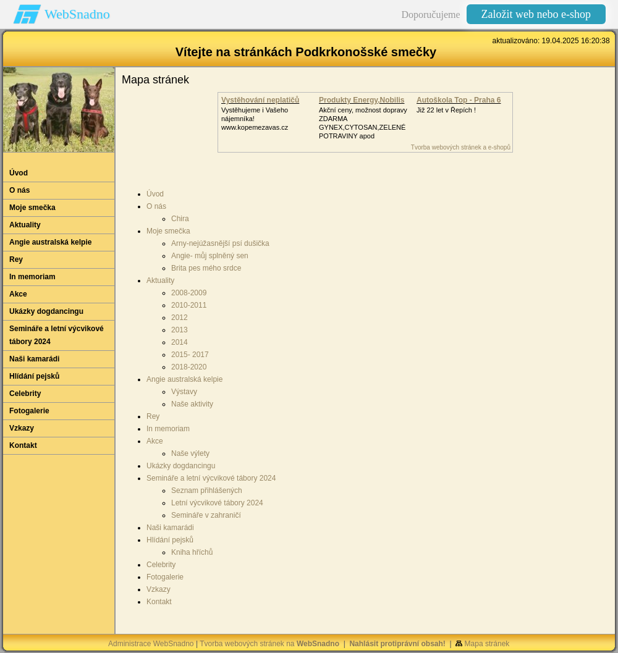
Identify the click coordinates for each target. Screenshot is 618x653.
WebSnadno (77, 14)
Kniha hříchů (192, 552)
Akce (154, 441)
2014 (179, 342)
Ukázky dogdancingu (180, 465)
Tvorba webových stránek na (269, 643)
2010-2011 (188, 305)
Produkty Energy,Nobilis (361, 100)
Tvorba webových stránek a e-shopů (460, 147)
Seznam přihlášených (206, 490)
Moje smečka (168, 231)
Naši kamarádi (170, 527)
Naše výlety (190, 453)
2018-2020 (188, 367)
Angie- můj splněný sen (209, 255)
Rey (152, 416)
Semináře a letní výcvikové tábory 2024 (211, 478)
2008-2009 (188, 293)
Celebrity (161, 564)
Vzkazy (158, 589)
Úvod (155, 194)
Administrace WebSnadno (151, 643)
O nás (156, 206)
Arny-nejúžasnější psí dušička (220, 243)
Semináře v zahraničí (206, 515)
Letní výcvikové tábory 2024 (217, 503)
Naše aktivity (192, 404)
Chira (180, 218)
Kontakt (159, 601)
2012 (179, 317)
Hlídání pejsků (169, 540)
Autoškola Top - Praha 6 (459, 100)
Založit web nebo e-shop (536, 14)
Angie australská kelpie (184, 379)
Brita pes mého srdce (206, 268)
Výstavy (184, 391)
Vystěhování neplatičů (260, 100)
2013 (179, 330)
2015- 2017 (190, 354)
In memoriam (168, 428)
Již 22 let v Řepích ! (446, 110)
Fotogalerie (165, 577)
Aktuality (160, 280)
